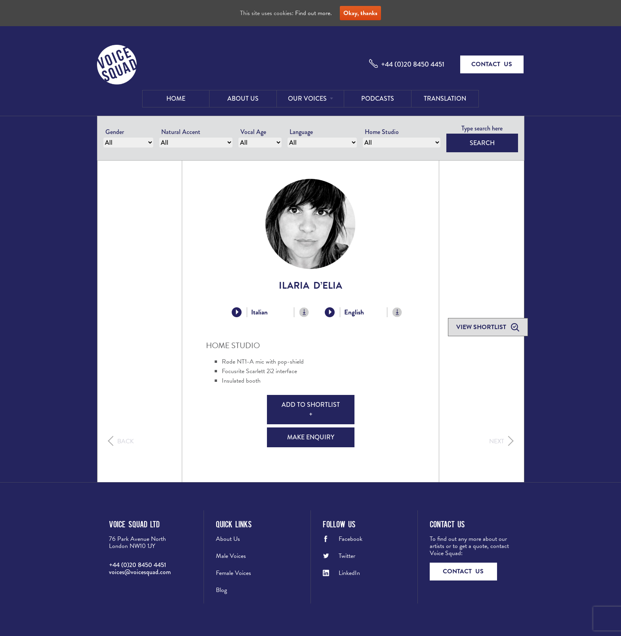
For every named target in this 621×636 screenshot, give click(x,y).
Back (125, 441)
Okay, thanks (360, 13)
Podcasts (377, 98)
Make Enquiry (310, 437)
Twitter (347, 556)
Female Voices (233, 573)
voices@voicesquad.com (140, 572)
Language (301, 131)
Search (482, 143)
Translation (445, 98)
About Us (243, 98)
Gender (114, 131)
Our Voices (307, 98)
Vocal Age (253, 131)
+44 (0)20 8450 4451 (412, 64)
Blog (221, 590)
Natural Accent (180, 131)
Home (175, 98)
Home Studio (382, 131)
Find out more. (313, 13)
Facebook (350, 539)
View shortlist (482, 327)
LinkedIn (349, 573)
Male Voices (231, 556)
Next (496, 441)
